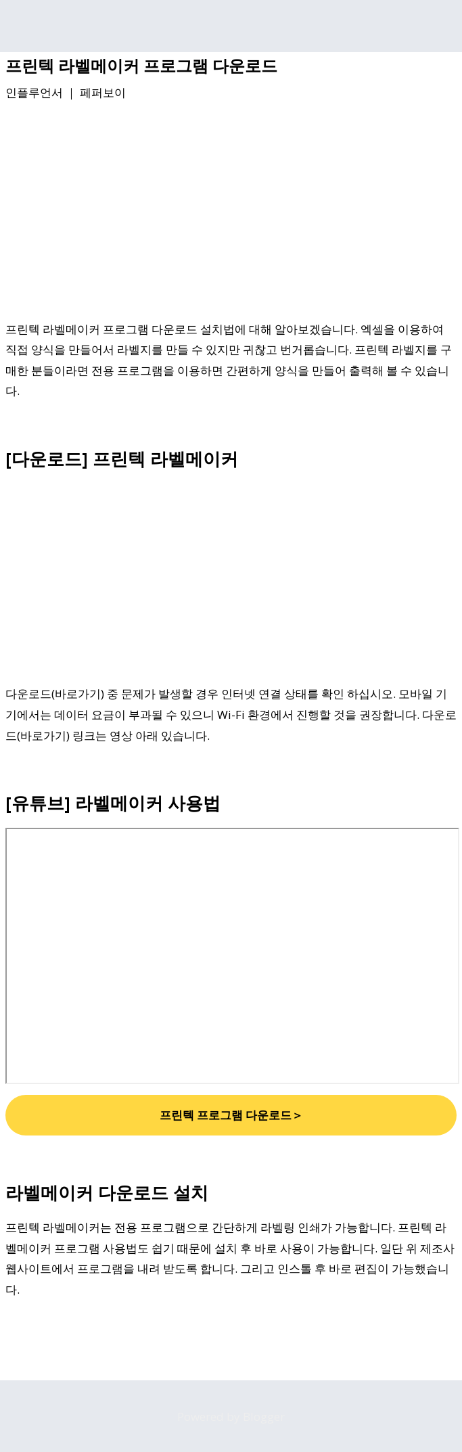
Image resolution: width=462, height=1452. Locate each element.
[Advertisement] (231, 213)
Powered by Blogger (231, 1416)
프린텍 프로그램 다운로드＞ (231, 1115)
